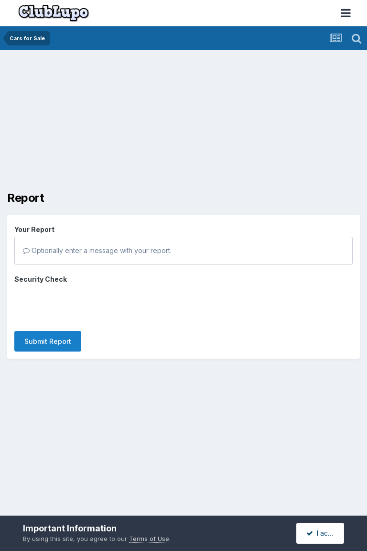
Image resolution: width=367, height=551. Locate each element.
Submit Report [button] (47, 341)
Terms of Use (149, 538)
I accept (324, 533)
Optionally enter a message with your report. (97, 250)
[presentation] (87, 305)
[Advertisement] (119, 124)
